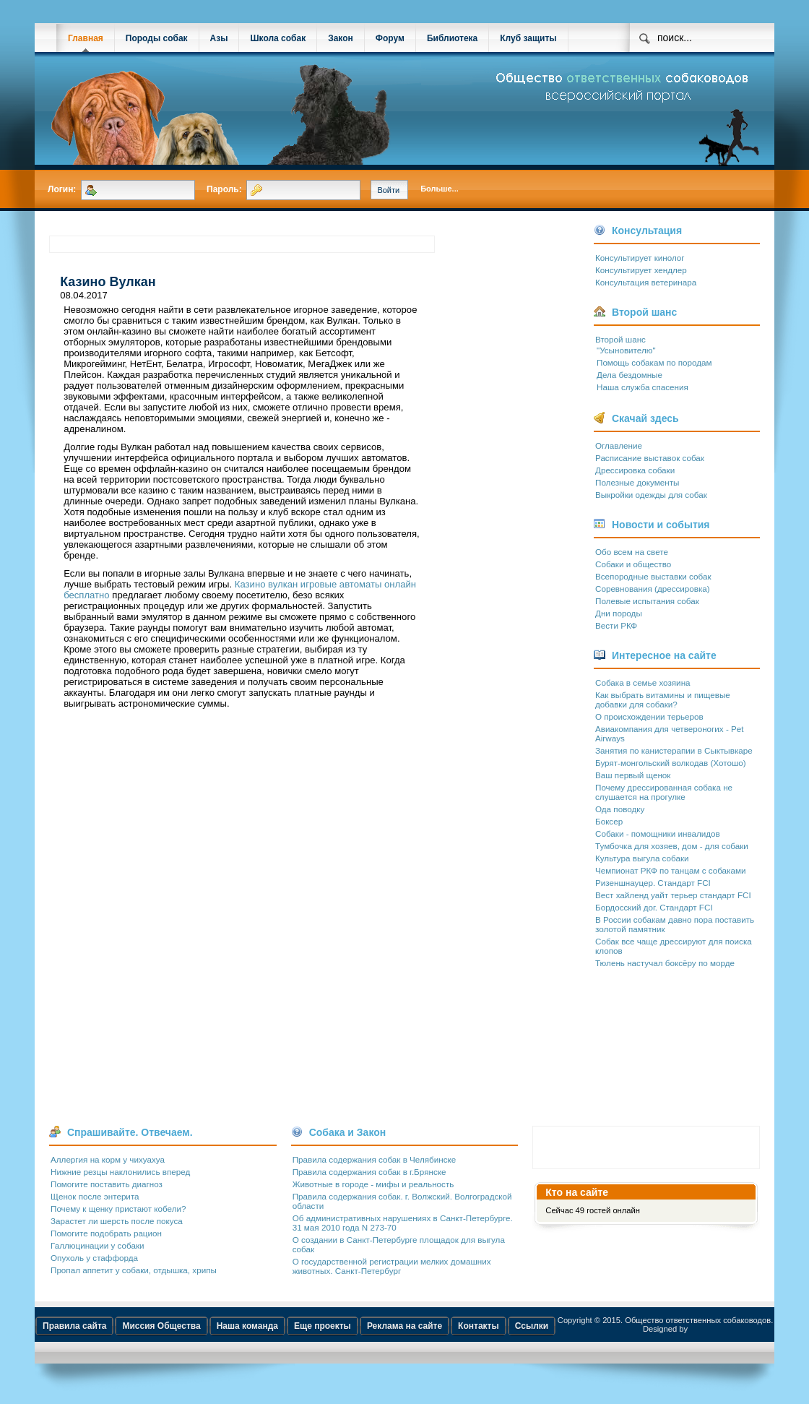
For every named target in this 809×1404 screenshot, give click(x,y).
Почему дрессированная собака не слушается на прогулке (663, 792)
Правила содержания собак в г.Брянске (369, 1171)
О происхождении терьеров (649, 716)
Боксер (609, 821)
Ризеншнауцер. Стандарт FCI (653, 882)
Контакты (478, 1326)
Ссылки (531, 1326)
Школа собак (278, 38)
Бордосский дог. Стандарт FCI (654, 907)
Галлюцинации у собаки (97, 1245)
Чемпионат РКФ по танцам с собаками (670, 870)
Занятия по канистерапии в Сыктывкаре (674, 750)
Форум (390, 38)
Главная (85, 38)
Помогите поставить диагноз (107, 1184)
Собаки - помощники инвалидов (657, 833)
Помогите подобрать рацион (106, 1233)
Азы (219, 38)
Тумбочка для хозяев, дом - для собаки (671, 845)
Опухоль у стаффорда (94, 1257)
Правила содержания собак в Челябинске (375, 1159)
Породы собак (157, 38)
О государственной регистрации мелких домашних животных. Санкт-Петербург (392, 1266)
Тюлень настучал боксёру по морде (665, 963)
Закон (340, 38)
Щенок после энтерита (95, 1196)
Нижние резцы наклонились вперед (120, 1171)
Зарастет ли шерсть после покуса (117, 1221)
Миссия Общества (161, 1326)
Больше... (439, 188)
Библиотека (452, 38)
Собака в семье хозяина (643, 682)
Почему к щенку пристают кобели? (118, 1208)
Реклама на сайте (404, 1326)
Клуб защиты (528, 38)
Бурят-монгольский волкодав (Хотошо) (670, 762)
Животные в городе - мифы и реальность (373, 1184)
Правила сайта (74, 1326)
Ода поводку (619, 809)
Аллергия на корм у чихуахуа (108, 1159)
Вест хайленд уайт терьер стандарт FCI (673, 895)
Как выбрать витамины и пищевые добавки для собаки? (662, 699)
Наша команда (247, 1326)
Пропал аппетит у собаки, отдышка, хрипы (134, 1270)
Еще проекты (322, 1326)
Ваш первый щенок (632, 775)
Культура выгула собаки (642, 858)
